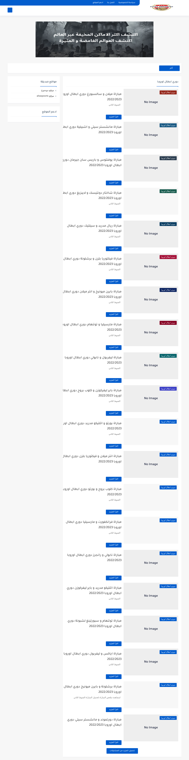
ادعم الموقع (98, 3)
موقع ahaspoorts (45, 95)
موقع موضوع (47, 90)
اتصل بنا (110, 3)
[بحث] (10, 10)
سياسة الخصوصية (127, 3)
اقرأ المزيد (120, 117)
